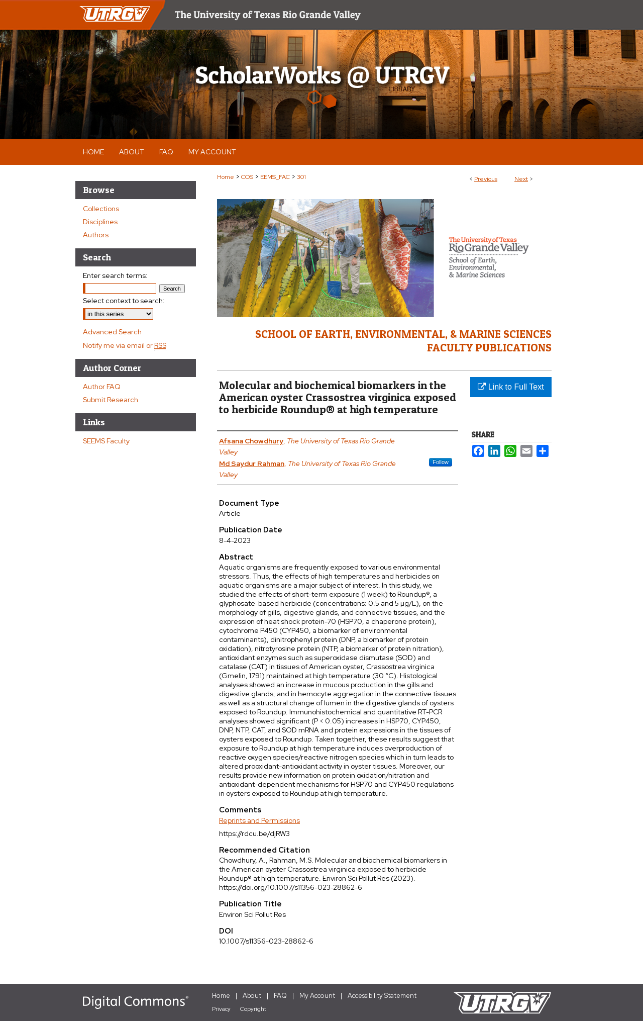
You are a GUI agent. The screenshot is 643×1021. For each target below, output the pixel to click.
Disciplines (100, 221)
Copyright (253, 1008)
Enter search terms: (115, 275)
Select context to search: (124, 300)
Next (521, 179)
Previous (485, 179)
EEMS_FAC (275, 177)
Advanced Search (112, 331)
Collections (101, 208)
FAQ (280, 995)
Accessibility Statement (382, 995)
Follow (441, 462)
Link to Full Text (511, 387)
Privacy (221, 1008)
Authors (96, 234)
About (252, 995)
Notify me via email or (124, 345)
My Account (317, 995)
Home (225, 177)
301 (301, 177)
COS (247, 177)
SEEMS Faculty (106, 440)
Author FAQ (102, 386)
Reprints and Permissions (259, 820)
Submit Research (110, 399)
